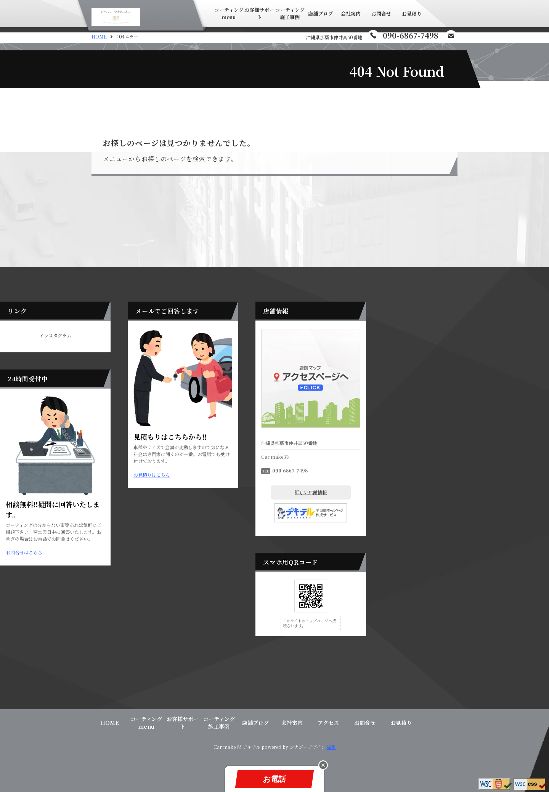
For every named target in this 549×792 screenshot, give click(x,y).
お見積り (412, 13)
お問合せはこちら (115, 552)
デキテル (251, 747)
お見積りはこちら (243, 474)
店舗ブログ (320, 13)
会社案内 (351, 13)
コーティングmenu (229, 13)
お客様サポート (259, 13)
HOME (99, 36)
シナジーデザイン (307, 747)
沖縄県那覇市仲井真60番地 (334, 37)
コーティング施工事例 (290, 13)
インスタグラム (147, 336)
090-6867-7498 (410, 35)
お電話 (274, 779)
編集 (331, 747)
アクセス (328, 722)
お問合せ (381, 13)
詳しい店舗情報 (402, 492)
